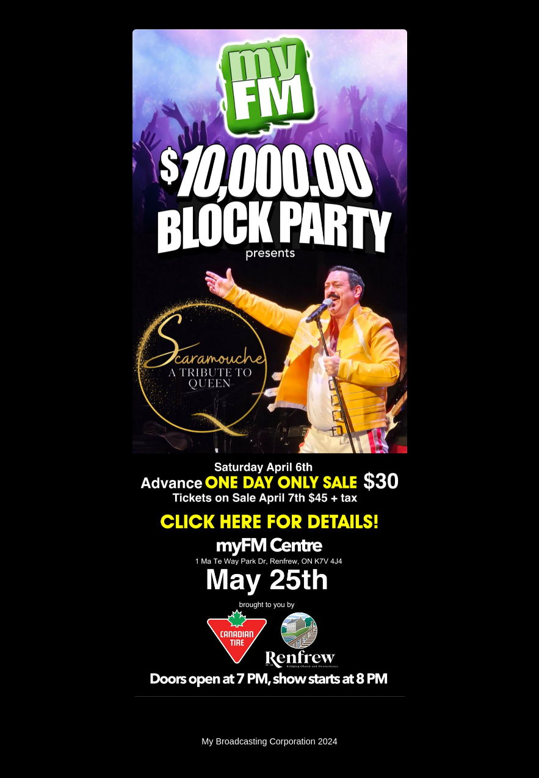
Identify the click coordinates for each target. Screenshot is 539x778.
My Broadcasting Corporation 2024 (269, 741)
